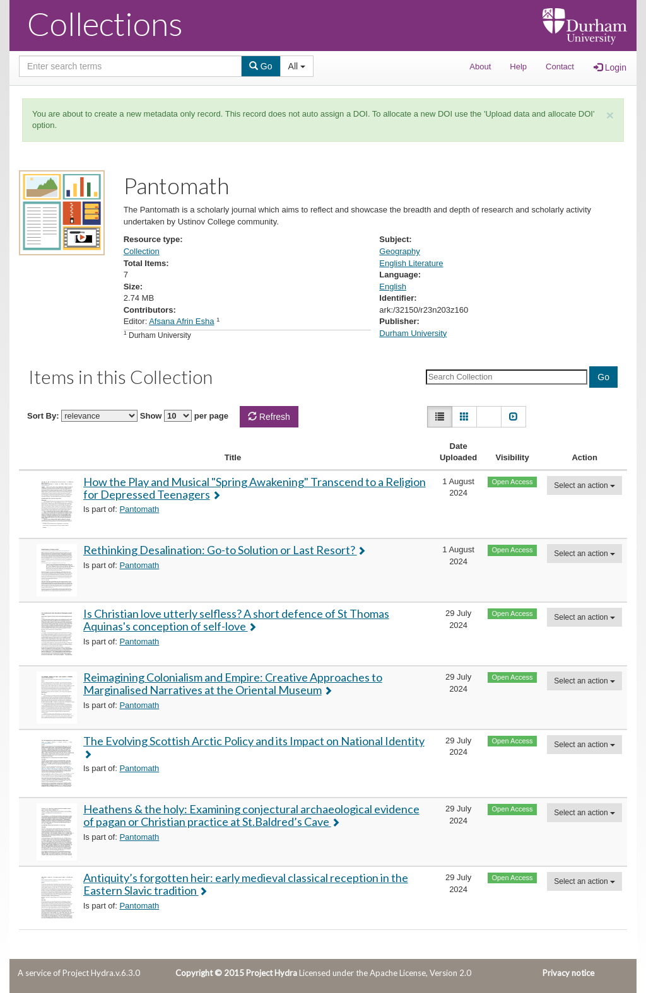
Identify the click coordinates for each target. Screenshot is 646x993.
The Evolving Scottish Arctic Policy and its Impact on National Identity (254, 741)
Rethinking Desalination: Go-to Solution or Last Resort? (220, 550)
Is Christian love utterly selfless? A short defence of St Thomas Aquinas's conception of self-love (236, 620)
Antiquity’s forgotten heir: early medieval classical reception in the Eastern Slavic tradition (245, 884)
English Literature (411, 263)
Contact (560, 66)
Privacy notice (568, 973)
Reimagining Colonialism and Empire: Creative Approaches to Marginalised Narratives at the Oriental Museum (232, 683)
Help (518, 66)
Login (610, 67)
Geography (399, 251)
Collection (142, 251)
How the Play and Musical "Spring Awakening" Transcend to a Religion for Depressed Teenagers (254, 488)
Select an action (584, 485)
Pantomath (139, 509)
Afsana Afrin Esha (181, 321)
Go (261, 66)
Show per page (184, 416)
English (392, 286)
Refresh (269, 417)
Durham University (413, 333)
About (480, 66)
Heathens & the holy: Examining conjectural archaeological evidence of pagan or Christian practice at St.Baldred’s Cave (251, 815)
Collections (105, 23)
